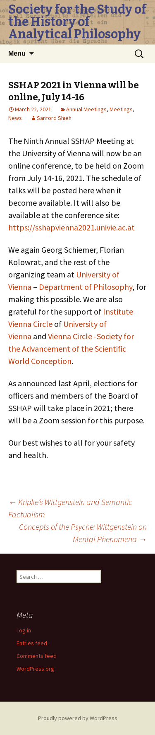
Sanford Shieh (54, 118)
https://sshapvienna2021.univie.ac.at (71, 227)
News (15, 118)
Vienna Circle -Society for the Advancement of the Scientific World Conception (71, 348)
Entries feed (32, 643)
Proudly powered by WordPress (77, 718)
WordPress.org (35, 668)
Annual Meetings (86, 109)
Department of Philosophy (85, 287)
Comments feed (37, 656)
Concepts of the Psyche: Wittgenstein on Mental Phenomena (83, 532)
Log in (24, 630)
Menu (17, 53)
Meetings (121, 109)
